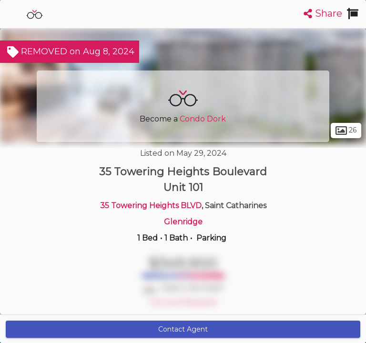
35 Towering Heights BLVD (151, 205)
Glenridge (183, 221)
